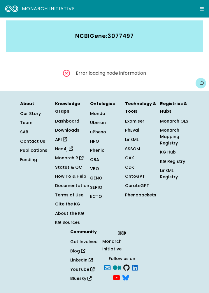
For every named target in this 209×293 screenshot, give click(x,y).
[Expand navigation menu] (201, 8)
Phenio (97, 150)
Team (26, 122)
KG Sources (67, 222)
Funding (28, 160)
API (61, 139)
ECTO (96, 196)
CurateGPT (137, 186)
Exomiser (134, 121)
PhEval (132, 130)
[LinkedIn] (135, 267)
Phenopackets (140, 195)
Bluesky (81, 278)
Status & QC (68, 167)
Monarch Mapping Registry (169, 136)
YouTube (82, 269)
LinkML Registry (169, 174)
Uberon (98, 122)
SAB (24, 132)
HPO (94, 141)
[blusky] (125, 277)
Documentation (72, 186)
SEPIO (96, 187)
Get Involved (84, 242)
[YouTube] (116, 277)
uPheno (98, 132)
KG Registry (172, 161)
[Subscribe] (107, 267)
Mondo (97, 113)
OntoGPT (135, 176)
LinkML (131, 139)
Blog (77, 251)
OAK (129, 158)
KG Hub (168, 152)
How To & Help (70, 176)
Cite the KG (67, 204)
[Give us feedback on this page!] (201, 83)
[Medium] (117, 267)
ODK (129, 167)
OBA (94, 160)
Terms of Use (69, 195)
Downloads (67, 130)
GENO (96, 178)
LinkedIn (81, 260)
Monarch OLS (174, 121)
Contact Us (32, 141)
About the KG (69, 213)
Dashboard (67, 121)
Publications (33, 150)
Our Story (30, 113)
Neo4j (64, 149)
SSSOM (132, 149)
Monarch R (69, 158)
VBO (94, 169)
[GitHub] (126, 267)
